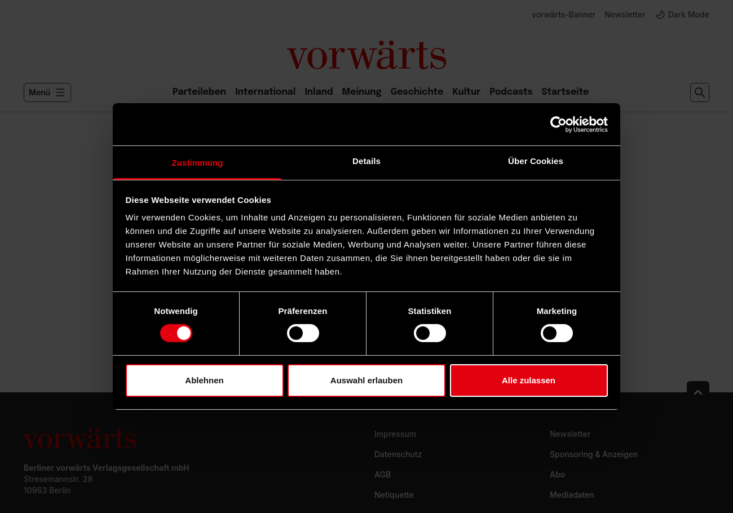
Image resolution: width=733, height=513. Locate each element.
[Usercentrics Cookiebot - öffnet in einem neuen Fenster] (558, 124)
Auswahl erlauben (366, 380)
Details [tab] (366, 161)
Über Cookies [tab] (535, 161)
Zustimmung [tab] (197, 162)
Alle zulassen (528, 380)
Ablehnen (204, 380)
